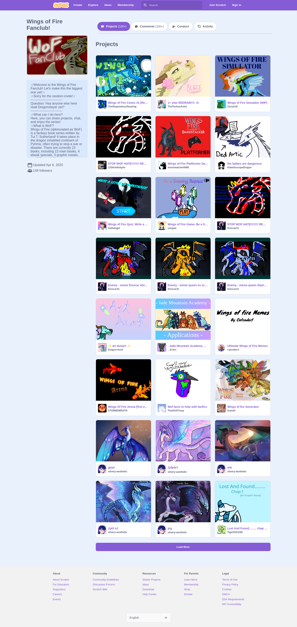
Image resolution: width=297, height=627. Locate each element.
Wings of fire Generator (243, 406)
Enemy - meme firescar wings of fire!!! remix (128, 285)
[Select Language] (148, 618)
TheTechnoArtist (177, 106)
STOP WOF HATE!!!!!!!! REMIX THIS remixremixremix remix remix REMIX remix (128, 163)
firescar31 (233, 228)
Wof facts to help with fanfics (187, 406)
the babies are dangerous (244, 163)
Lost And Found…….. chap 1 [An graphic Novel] (247, 528)
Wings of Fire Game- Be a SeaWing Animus (188, 224)
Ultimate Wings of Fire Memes (247, 345)
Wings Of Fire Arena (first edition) (128, 406)
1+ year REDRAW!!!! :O (183, 102)
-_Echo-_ (173, 349)
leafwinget (114, 228)
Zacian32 (232, 106)
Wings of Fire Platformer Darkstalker (188, 163)
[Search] (145, 5)
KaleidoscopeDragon (239, 167)
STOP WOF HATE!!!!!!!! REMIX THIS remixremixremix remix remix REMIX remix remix (247, 224)
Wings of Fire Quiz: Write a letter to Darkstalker (128, 224)
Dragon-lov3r (115, 349)
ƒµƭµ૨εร (173, 467)
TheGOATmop (176, 410)
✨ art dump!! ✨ (119, 345)
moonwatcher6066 (178, 167)
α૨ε (229, 467)
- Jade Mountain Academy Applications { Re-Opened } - (188, 345)
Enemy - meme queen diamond (247, 285)
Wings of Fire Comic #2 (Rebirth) (128, 102)
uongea (172, 228)
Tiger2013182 (235, 532)
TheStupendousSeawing (122, 106)
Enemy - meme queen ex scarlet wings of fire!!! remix (188, 285)
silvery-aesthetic (117, 471)
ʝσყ (170, 528)
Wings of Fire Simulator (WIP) (247, 102)
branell (231, 410)
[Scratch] (61, 5)
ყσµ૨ (111, 467)
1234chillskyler (116, 167)
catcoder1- (233, 349)
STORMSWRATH (117, 410)
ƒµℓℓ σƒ (113, 528)
